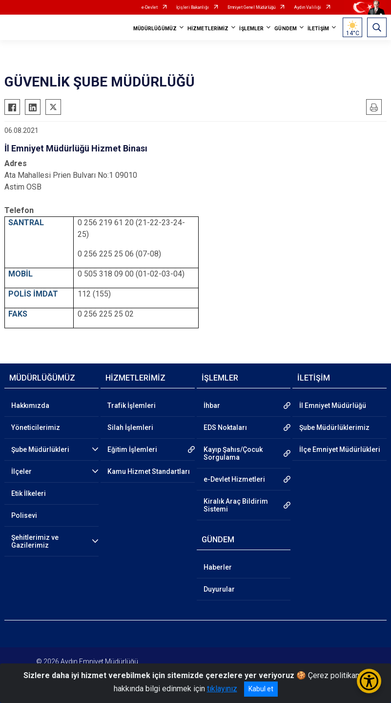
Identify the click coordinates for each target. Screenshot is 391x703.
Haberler (218, 567)
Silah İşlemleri (130, 427)
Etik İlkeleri (28, 493)
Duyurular (219, 589)
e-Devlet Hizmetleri (234, 479)
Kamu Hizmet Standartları (148, 471)
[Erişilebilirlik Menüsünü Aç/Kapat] (369, 681)
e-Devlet (150, 7)
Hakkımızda (30, 405)
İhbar (212, 405)
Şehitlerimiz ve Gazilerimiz (35, 541)
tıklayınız (222, 688)
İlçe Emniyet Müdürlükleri (339, 449)
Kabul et (260, 689)
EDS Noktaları (225, 427)
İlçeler (21, 471)
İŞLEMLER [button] (251, 28)
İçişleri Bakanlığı (192, 7)
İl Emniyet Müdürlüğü (332, 405)
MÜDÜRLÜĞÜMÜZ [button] (155, 28)
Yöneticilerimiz (35, 427)
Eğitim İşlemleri (132, 449)
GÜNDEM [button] (285, 28)
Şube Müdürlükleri (40, 449)
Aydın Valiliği (307, 7)
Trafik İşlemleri (131, 405)
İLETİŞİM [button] (318, 28)
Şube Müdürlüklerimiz (334, 427)
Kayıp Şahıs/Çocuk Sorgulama (233, 453)
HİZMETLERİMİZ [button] (207, 28)
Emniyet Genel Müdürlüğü (251, 7)
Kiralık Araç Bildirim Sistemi (236, 505)
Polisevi (24, 515)
